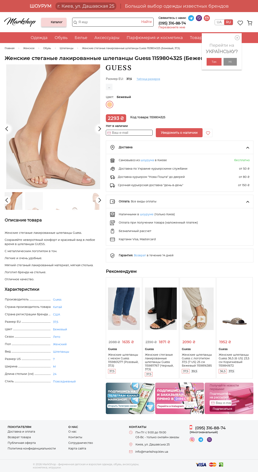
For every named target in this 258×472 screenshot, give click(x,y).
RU (228, 22)
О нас (72, 431)
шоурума (147, 160)
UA (219, 22)
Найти (146, 22)
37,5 (111, 371)
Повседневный (64, 381)
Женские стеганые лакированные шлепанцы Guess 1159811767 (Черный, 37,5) (159, 362)
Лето (56, 337)
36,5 (223, 371)
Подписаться (222, 409)
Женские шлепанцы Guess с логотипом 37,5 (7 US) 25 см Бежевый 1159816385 (197, 360)
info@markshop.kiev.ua (151, 451)
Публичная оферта (22, 443)
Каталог (47, 22)
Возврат (140, 255)
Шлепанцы (61, 351)
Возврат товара (19, 437)
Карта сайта (77, 448)
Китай (57, 307)
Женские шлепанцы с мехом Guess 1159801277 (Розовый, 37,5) (123, 360)
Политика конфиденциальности (32, 448)
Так (214, 62)
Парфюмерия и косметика (155, 37)
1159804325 (157, 117)
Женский (60, 344)
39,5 (194, 371)
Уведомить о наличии (179, 133)
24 (54, 374)
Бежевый (109, 104)
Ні (230, 62)
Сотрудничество (80, 443)
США (56, 314)
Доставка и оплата (21, 431)
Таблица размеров (148, 78)
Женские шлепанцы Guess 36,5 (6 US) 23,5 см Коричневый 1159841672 (234, 360)
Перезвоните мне (171, 27)
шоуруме (147, 214)
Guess (57, 299)
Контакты (75, 437)
